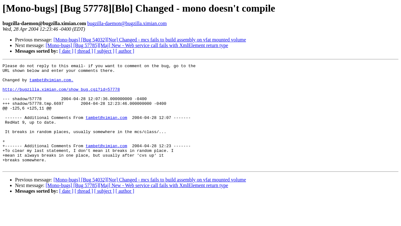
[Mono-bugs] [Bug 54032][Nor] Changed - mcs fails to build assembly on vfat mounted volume (150, 39)
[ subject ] (104, 51)
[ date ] (66, 51)
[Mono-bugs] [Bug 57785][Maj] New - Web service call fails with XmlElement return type (137, 45)
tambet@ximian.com (106, 129)
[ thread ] (84, 51)
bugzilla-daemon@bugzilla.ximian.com (127, 23)
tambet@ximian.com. (51, 83)
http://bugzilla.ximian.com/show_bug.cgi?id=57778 (61, 95)
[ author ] (125, 51)
